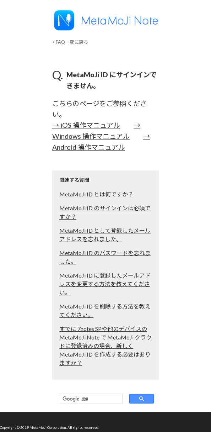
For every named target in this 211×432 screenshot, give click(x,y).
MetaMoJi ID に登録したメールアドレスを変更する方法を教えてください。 (105, 284)
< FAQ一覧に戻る (70, 42)
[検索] (89, 399)
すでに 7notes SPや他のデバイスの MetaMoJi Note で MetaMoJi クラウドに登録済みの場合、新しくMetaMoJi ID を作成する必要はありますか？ (105, 345)
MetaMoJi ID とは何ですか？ (96, 194)
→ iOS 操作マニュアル (86, 125)
